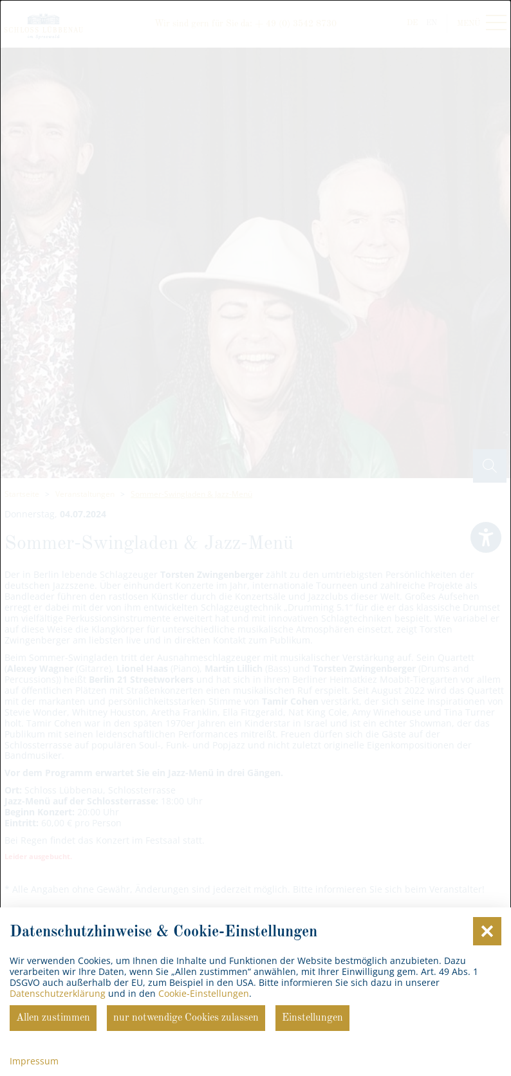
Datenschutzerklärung (58, 993)
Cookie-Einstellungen (203, 993)
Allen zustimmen (53, 1018)
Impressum (34, 1061)
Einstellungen (312, 1018)
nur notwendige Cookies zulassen (186, 1018)
